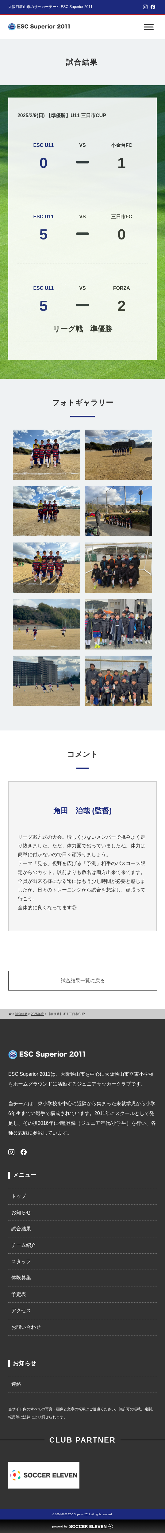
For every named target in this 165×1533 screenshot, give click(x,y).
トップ (18, 1196)
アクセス (21, 1310)
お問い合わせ (26, 1327)
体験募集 (21, 1277)
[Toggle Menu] (149, 27)
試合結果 (21, 1228)
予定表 (18, 1294)
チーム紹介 (23, 1245)
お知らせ (21, 1212)
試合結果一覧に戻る (83, 980)
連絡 (16, 1384)
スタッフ (21, 1261)
